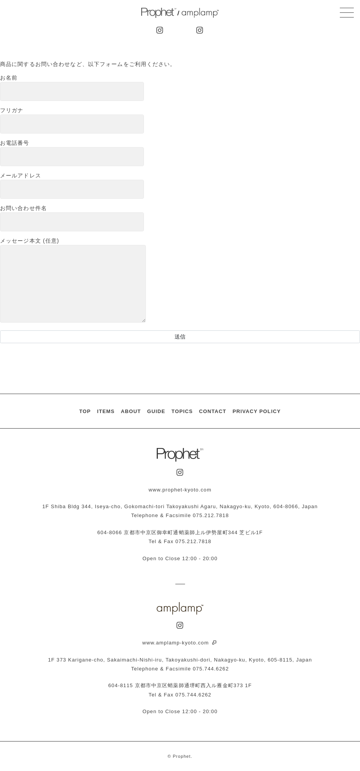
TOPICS (182, 411)
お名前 (72, 88)
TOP (85, 411)
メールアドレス (72, 185)
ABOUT (131, 411)
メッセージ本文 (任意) (73, 281)
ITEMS (105, 411)
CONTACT (212, 411)
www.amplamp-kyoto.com (180, 643)
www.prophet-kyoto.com (180, 490)
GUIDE (156, 411)
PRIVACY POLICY (256, 411)
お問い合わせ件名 (72, 218)
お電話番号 (72, 153)
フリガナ (72, 120)
